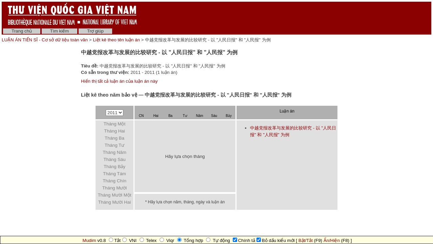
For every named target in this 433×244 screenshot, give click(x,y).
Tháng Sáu (114, 159)
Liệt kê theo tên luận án (116, 39)
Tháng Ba (114, 138)
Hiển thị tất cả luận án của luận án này (119, 81)
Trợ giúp (95, 31)
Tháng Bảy (114, 166)
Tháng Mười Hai (114, 202)
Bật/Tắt (305, 240)
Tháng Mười (114, 187)
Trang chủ (22, 31)
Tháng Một (114, 123)
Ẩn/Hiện (332, 240)
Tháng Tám (114, 173)
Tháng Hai (114, 131)
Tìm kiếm (59, 31)
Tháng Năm (114, 152)
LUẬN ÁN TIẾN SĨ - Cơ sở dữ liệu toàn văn (45, 39)
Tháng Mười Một (114, 195)
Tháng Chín (114, 180)
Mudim (89, 240)
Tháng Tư (114, 145)
